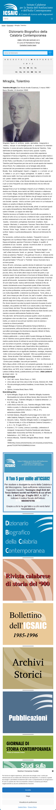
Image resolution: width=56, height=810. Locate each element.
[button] (53, 771)
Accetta (28, 790)
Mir (32, 72)
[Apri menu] (52, 18)
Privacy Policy (32, 807)
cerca (49, 53)
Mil (24, 72)
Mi (28, 68)
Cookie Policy (22, 807)
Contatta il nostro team (28, 45)
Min (28, 72)
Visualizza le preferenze (28, 802)
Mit (40, 72)
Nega (28, 796)
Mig (20, 72)
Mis (36, 72)
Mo (32, 68)
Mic (16, 72)
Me (24, 68)
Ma (20, 68)
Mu (35, 68)
